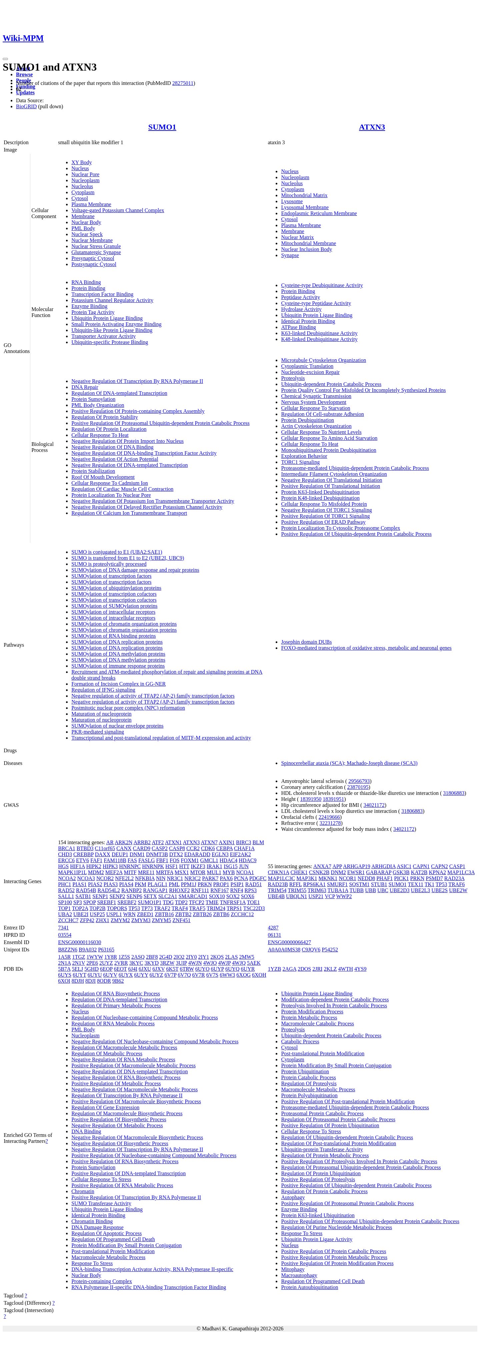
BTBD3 (85, 848)
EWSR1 (356, 872)
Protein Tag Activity (92, 312)
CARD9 (141, 848)
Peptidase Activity (300, 297)
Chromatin (82, 1191)
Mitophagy (292, 1269)
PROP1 (221, 884)
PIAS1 (79, 884)
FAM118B (115, 860)
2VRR (121, 963)
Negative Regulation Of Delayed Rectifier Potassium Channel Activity (146, 507)
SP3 (77, 902)
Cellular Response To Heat (99, 435)
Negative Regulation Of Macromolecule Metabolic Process (134, 1089)
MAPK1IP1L (72, 872)
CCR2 (193, 848)
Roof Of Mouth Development (103, 477)
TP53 (134, 908)
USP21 (315, 896)
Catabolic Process (300, 1041)
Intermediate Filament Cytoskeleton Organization (334, 474)
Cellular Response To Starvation (315, 408)
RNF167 (219, 890)
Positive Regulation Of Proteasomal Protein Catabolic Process (347, 1203)
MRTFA (164, 872)
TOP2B (97, 908)
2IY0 (191, 957)
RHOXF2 (179, 890)
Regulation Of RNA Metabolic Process (113, 1023)
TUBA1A (338, 890)
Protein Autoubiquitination (309, 1287)
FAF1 (96, 860)
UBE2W (458, 890)
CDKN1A (278, 872)
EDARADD (197, 854)
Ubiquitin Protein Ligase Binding (107, 318)
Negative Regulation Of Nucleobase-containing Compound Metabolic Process (154, 1041)
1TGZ (78, 957)
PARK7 (210, 878)
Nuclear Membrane (92, 240)
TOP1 (64, 908)
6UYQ (232, 969)
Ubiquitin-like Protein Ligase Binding (111, 330)
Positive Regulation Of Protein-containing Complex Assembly (138, 411)
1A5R (64, 957)
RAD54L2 (108, 890)
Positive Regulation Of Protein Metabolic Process (334, 1257)
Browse (24, 74)
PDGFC (258, 878)
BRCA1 (66, 848)
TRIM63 (317, 890)
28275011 (182, 83)
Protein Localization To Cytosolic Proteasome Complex (340, 528)
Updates (25, 92)
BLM (258, 842)
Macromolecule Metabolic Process (108, 1257)
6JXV (158, 969)
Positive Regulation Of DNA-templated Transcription (128, 1173)
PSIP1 (237, 884)
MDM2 (96, 872)
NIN (160, 878)
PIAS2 (95, 884)
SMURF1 (337, 884)
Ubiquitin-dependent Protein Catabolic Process (331, 384)
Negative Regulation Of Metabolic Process (117, 1125)
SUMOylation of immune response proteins (118, 666)
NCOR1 (347, 878)
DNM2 (338, 872)
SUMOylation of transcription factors (111, 576)
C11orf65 (105, 848)
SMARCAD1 (193, 896)
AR (110, 842)
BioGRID (26, 106)
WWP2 (344, 896)
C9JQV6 (311, 949)
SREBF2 (126, 902)
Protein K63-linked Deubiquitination (320, 492)
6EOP (106, 969)
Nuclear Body (86, 222)
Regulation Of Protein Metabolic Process (325, 1155)
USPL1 (114, 914)
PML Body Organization (97, 405)
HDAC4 (228, 860)
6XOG (243, 975)
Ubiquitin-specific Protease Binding (109, 342)
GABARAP (378, 872)
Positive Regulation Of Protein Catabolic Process (333, 1251)
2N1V (78, 963)
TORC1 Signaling (300, 462)
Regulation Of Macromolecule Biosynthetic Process (126, 1113)
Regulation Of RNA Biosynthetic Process (115, 993)
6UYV (110, 975)
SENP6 (134, 896)
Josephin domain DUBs (306, 642)
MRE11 (146, 872)
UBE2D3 (400, 890)
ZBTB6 (221, 914)
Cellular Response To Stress (101, 1179)
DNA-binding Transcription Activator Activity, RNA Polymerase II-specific (152, 1269)
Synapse (290, 255)
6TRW (187, 969)
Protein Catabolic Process (308, 1077)
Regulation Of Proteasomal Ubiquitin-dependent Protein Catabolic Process (361, 1167)
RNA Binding (86, 282)
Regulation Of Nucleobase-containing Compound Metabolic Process (144, 1017)
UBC (382, 890)
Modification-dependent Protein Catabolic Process (335, 999)
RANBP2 (131, 890)
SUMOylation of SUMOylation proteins (114, 606)
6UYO (202, 969)
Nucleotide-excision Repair (310, 372)
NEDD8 (366, 878)
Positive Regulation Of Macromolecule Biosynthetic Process (136, 1101)
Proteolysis (293, 378)
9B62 (118, 981)
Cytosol (79, 198)
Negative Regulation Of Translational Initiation (331, 480)
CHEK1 (299, 872)
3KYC (136, 963)
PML (174, 884)
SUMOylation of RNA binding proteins (113, 636)
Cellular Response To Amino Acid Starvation (329, 438)
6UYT (79, 975)
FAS (132, 860)
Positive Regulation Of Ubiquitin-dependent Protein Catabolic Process (356, 534)
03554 (64, 935)
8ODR (104, 981)
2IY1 (203, 957)
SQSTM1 (359, 884)
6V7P (170, 975)
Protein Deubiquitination (307, 420)
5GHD (91, 969)
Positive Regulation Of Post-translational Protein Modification (347, 1101)
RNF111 (200, 890)
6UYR (248, 969)
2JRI (317, 969)
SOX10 (217, 896)
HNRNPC (130, 866)
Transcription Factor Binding (102, 294)
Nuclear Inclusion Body (306, 249)
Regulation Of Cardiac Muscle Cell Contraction (122, 489)
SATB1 (83, 896)
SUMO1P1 (149, 902)
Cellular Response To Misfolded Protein (324, 504)
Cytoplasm (82, 192)
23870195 (358, 787)
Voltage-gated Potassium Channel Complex (117, 210)
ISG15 (231, 866)
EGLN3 (220, 854)
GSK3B (401, 872)
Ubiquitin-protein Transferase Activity (322, 1149)
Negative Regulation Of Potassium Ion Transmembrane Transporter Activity (152, 501)
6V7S (212, 975)
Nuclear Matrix (297, 237)
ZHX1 (102, 920)
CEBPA (224, 848)
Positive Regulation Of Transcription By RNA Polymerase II (136, 1197)
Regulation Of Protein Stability (104, 417)
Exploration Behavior (304, 456)
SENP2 (117, 896)
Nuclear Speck (87, 234)
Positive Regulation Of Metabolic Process (116, 1083)
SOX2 (233, 896)
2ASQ (138, 957)
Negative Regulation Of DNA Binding (112, 447)
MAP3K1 (306, 878)
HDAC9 (247, 860)
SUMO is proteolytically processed (108, 564)
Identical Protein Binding (308, 321)
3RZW (167, 963)
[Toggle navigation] (5, 59)
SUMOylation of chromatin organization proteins (124, 624)
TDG (168, 902)
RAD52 (66, 890)
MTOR (198, 872)
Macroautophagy (299, 1275)
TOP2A (80, 908)
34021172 (373, 805)
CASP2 (160, 848)
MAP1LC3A (461, 872)
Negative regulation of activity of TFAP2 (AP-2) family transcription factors (153, 696)
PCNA (241, 878)
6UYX (126, 975)
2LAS (231, 957)
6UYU (95, 975)
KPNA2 (437, 872)
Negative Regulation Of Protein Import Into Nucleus (127, 441)
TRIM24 (216, 908)
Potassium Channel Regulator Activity (112, 300)
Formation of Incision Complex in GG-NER (118, 684)
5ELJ (77, 969)
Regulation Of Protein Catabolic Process (324, 1191)
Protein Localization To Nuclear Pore (111, 495)
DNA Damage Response (97, 1227)
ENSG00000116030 (79, 942)
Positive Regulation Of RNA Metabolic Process (122, 1185)
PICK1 (401, 878)
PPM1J (188, 884)
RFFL (295, 884)
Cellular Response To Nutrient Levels (321, 432)
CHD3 (65, 854)
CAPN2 (439, 866)
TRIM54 (277, 890)
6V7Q (184, 975)
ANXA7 (322, 866)
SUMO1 (162, 127)
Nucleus (80, 168)
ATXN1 (173, 842)
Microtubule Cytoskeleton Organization (323, 360)
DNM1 (137, 854)
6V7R (198, 975)
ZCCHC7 (68, 920)
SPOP (89, 902)
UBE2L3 (420, 890)
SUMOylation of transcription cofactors (114, 594)
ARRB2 (142, 842)
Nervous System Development (313, 402)
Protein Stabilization (93, 471)
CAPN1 (421, 866)
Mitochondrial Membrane (308, 243)
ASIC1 (404, 866)
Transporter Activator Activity (103, 336)
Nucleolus (82, 186)
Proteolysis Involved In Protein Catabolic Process (334, 1005)
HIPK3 (110, 866)
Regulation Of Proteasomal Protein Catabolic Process (338, 1119)
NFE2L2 (124, 878)
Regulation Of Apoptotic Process (106, 1233)
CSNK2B (319, 872)
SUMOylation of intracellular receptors (113, 612)
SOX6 (247, 896)
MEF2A (114, 872)
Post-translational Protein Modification (113, 1251)
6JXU (145, 969)
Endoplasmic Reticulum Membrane (319, 213)
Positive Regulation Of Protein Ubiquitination (330, 1125)
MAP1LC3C (281, 878)
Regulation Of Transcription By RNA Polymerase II (126, 1095)
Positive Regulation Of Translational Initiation (330, 486)
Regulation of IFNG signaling (103, 690)
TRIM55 (297, 890)
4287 (273, 927)
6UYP (217, 969)
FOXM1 (190, 860)
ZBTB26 (202, 914)
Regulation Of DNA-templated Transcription (119, 393)
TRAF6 (456, 884)
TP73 (147, 908)
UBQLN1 (296, 896)
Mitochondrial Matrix (304, 195)
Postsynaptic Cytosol (93, 264)
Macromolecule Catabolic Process (317, 1023)
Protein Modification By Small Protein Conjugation (126, 1245)
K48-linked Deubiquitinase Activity (319, 339)
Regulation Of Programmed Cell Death (113, 1239)
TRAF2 (162, 908)
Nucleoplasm (85, 180)
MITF (130, 872)
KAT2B (419, 872)
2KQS (217, 957)
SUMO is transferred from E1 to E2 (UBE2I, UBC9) (127, 558)
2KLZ (330, 969)
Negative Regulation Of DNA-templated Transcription (129, 465)
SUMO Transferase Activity (101, 1203)
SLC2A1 (167, 896)
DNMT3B (157, 854)
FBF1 (162, 860)
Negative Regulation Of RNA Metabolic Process (123, 1059)
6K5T (172, 969)
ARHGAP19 (356, 866)
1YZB (274, 969)
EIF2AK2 (240, 854)
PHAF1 (384, 878)
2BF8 (152, 957)
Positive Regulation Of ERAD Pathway (323, 522)
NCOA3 (86, 878)
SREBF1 (106, 902)
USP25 (97, 914)
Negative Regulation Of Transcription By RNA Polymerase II (137, 381)
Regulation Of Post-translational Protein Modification (338, 1143)
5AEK (254, 963)
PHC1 (64, 884)
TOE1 (253, 902)
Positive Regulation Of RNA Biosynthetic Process (124, 1161)
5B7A (64, 969)
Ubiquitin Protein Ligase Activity (316, 1239)
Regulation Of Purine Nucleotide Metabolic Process (336, 1227)
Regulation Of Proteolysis (308, 1083)
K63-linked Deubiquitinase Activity (319, 333)
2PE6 (92, 963)
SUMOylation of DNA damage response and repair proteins (135, 570)
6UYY (141, 975)
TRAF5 (197, 908)
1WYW (95, 957)
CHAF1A (244, 848)
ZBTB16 (164, 914)
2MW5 (246, 957)
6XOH (259, 975)
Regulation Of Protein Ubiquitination (321, 1173)
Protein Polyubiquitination (309, 1095)
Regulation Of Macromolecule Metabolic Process (124, 1047)
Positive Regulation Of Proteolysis (318, 1179)
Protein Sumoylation (93, 399)
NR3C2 (192, 878)
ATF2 (158, 842)
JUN (244, 866)
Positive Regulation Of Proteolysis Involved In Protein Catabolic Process (359, 1161)
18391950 (310, 799)
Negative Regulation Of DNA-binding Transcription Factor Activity (144, 453)
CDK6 (208, 848)
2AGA (289, 969)
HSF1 (171, 866)
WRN (129, 914)
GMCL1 (209, 860)
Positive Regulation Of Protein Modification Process (337, 1263)
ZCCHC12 (242, 914)
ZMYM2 (120, 920)
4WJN (195, 963)
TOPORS (117, 908)
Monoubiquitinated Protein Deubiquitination (328, 450)
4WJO (210, 963)
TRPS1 (234, 908)
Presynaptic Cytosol (92, 258)
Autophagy (293, 1197)
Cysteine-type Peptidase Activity (316, 303)
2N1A (64, 963)
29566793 (359, 781)
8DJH (78, 981)
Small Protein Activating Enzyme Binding (116, 324)
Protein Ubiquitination (305, 1071)
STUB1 (379, 884)
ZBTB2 (183, 914)
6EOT (120, 969)
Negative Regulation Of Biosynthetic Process (119, 1143)
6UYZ (156, 975)
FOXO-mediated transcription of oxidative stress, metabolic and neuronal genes (366, 648)
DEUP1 (120, 854)
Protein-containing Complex (101, 1281)
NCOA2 (67, 878)
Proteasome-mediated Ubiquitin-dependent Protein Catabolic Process (355, 468)
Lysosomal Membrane (305, 207)
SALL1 (66, 896)
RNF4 (236, 890)
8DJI (90, 981)
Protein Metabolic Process (309, 1017)
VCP (330, 896)
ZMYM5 (161, 920)
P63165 (106, 949)
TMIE (212, 902)
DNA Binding (86, 1131)
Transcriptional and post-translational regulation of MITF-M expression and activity (161, 738)
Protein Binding (88, 288)
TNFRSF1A (233, 902)
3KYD (152, 963)
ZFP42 (87, 920)
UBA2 (65, 914)
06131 (274, 935)
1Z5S (124, 957)
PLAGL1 (158, 884)
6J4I (132, 969)
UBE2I (80, 914)
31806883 (453, 793)
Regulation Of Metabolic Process (106, 1053)
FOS (174, 860)
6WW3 (227, 975)
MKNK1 (327, 878)
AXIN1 (227, 842)
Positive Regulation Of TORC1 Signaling (325, 516)
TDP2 (181, 902)
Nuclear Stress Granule (96, 246)
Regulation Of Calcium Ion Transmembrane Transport (129, 513)
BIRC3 (243, 842)
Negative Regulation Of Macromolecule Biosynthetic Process (137, 1137)
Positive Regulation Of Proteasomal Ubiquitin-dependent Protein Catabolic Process (160, 423)
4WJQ (239, 963)
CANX (123, 848)
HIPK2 (93, 866)
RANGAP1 (155, 890)
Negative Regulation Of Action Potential (114, 459)
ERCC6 (66, 860)
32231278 (330, 823)
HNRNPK (153, 866)
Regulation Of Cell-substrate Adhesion (322, 414)
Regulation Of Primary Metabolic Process (116, 1005)
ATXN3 (372, 127)
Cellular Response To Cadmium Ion (109, 483)
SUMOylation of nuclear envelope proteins (117, 726)
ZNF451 (181, 920)
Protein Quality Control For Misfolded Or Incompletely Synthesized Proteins (363, 390)
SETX (150, 896)
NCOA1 (245, 872)
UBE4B (276, 896)
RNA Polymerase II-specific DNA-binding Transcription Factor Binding (148, 1287)
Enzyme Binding (89, 306)
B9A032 (88, 949)
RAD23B (278, 884)
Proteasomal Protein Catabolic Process (322, 1113)
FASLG (146, 860)
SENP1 (100, 896)
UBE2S (439, 890)
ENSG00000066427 (289, 942)
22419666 (329, 817)
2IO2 (179, 957)
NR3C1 (175, 878)
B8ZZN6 (67, 949)
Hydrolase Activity (301, 309)
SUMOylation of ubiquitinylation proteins (116, 588)
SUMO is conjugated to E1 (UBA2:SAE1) (116, 552)
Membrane (82, 216)
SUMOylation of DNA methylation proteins (118, 654)
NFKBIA (145, 878)
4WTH (345, 969)
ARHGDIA (383, 866)
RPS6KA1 (314, 884)
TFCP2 (196, 902)
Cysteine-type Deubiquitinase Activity (322, 285)
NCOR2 (105, 878)
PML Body (83, 228)
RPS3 (251, 890)
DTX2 (176, 854)
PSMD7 (434, 878)
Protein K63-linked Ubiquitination (317, 1215)
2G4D (165, 957)
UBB (370, 890)
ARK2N (123, 842)
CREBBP (83, 854)
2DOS (304, 969)
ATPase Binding (298, 327)
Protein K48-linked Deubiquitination (320, 498)
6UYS (64, 975)
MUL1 (214, 872)
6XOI (64, 981)
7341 (63, 927)
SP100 (65, 902)
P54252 (330, 949)
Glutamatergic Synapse (96, 252)
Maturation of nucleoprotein (101, 714)
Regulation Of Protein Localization (108, 429)
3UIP (181, 963)
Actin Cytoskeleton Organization (316, 426)
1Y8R (110, 957)
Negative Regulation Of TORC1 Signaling (326, 510)
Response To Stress (92, 1263)
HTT (184, 866)
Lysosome (292, 201)
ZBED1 (145, 914)
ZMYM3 (141, 920)
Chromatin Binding (92, 1221)
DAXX (102, 854)
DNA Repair (84, 387)
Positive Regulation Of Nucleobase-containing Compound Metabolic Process (153, 1155)
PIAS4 (126, 884)
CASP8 (177, 848)
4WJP (224, 963)
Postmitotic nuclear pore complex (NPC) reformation (128, 708)
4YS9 (360, 969)
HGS (63, 866)
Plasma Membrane (91, 204)
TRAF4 (180, 908)
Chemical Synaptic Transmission (316, 396)
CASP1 (457, 866)
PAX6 (226, 878)
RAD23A (454, 878)
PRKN (205, 884)
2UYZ (106, 963)
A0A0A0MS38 (284, 949)
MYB (229, 872)
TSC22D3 (254, 908)
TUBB (357, 890)
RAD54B (86, 890)
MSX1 (182, 872)
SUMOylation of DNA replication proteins (117, 642)
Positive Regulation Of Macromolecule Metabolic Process (133, 1065)
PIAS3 (111, 884)
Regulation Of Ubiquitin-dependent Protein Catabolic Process (347, 1137)
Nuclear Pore (85, 174)
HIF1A (77, 866)
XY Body (81, 162)
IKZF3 (198, 866)
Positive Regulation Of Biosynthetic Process (118, 1119)
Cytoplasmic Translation (307, 366)
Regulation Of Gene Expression (105, 1107)
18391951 (333, 799)
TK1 (429, 884)
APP (337, 866)
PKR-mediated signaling (97, 732)
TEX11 (416, 884)
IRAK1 (214, 866)
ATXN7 (209, 842)
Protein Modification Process (312, 1011)
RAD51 (253, 884)
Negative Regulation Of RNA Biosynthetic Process (126, 1077)
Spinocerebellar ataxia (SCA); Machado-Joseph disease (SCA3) (349, 763)
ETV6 (82, 860)
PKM (140, 884)
